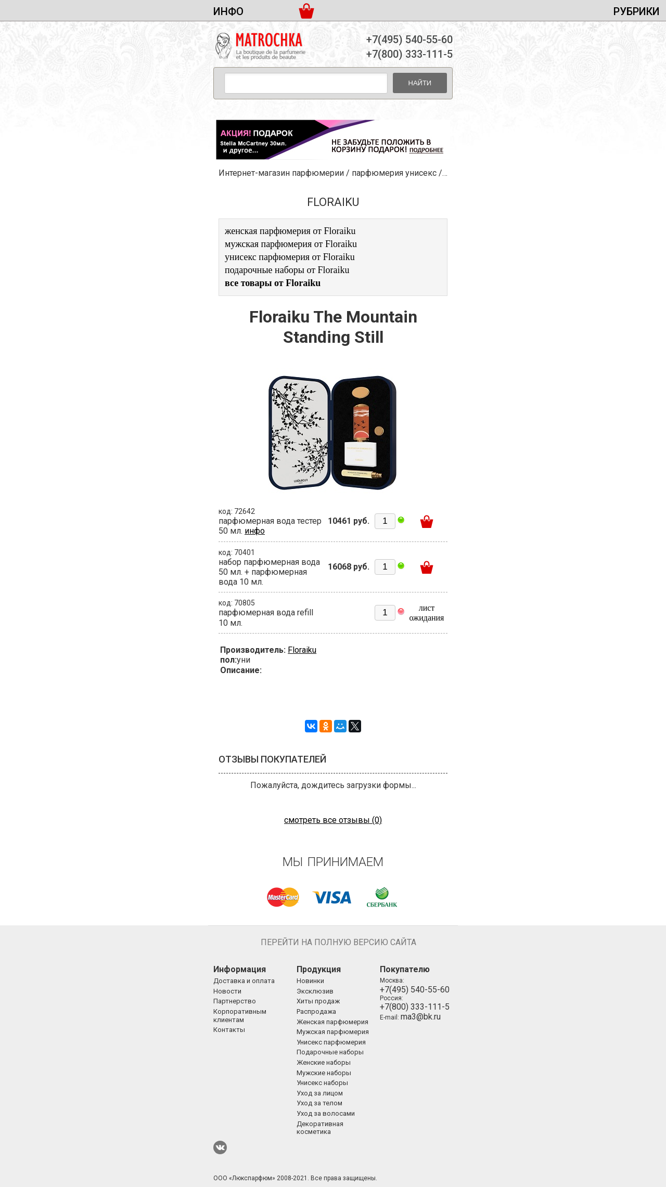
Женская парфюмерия (332, 1022)
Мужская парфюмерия (333, 1032)
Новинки (310, 981)
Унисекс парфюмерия (331, 1042)
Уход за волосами (326, 1113)
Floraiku (302, 650)
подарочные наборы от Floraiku (287, 270)
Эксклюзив (315, 991)
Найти (420, 83)
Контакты (229, 1030)
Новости (227, 991)
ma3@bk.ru (421, 1017)
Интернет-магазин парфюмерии (281, 173)
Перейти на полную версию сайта (338, 942)
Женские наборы (324, 1062)
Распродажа (316, 1011)
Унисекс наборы (322, 1083)
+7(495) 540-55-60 (409, 39)
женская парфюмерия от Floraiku (290, 231)
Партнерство (234, 1001)
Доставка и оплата (244, 981)
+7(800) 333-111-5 (409, 54)
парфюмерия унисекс (394, 173)
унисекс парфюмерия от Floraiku (290, 257)
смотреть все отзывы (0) (333, 820)
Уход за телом (319, 1103)
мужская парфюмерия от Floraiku (291, 244)
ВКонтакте (220, 1147)
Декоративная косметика (320, 1128)
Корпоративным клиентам (239, 1016)
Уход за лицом (320, 1093)
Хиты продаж (318, 1001)
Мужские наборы (324, 1073)
